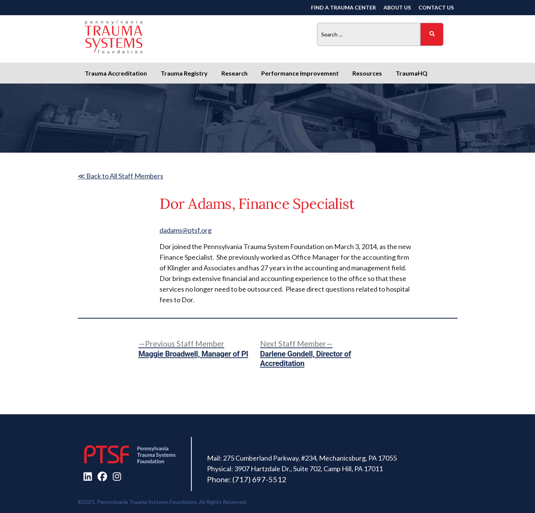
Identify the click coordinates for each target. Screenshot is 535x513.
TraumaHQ (412, 73)
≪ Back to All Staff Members (120, 176)
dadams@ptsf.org (185, 230)
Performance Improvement (300, 73)
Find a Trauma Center (343, 7)
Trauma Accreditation (116, 73)
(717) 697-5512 (259, 479)
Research (234, 73)
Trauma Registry (184, 73)
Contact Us (436, 7)
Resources (367, 73)
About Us (397, 7)
